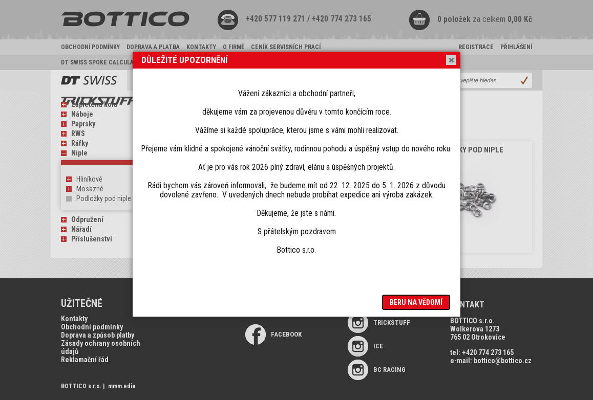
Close (450, 59)
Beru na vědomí (416, 302)
